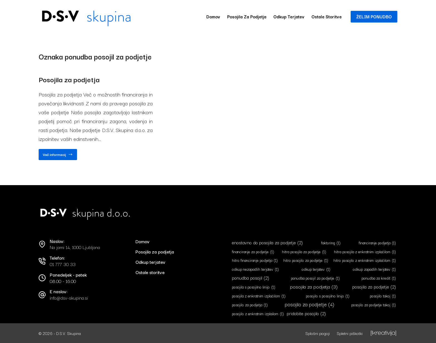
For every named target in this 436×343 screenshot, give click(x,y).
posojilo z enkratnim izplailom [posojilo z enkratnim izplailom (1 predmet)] (258, 313)
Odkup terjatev (288, 16)
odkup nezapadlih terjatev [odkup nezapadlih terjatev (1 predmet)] (255, 269)
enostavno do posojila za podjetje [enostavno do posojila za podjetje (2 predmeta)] (267, 242)
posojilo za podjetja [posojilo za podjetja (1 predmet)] (250, 305)
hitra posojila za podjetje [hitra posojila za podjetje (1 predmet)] (304, 251)
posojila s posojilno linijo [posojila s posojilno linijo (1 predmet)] (253, 287)
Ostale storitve (326, 16)
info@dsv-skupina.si (69, 297)
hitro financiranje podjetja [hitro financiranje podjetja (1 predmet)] (255, 260)
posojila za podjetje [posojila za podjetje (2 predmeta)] (374, 286)
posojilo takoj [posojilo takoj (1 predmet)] (383, 296)
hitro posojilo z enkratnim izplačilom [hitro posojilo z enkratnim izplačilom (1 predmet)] (364, 260)
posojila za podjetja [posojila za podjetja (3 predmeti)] (314, 286)
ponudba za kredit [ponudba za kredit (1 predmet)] (378, 278)
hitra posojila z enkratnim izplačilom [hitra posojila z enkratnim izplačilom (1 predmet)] (365, 251)
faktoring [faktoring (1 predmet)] (331, 242)
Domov (213, 16)
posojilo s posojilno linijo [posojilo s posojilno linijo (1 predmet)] (328, 296)
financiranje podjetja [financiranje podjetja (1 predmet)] (377, 242)
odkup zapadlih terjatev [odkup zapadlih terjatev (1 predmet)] (374, 269)
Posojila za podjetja (246, 16)
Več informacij (58, 155)
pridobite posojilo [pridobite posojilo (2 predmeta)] (306, 313)
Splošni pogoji (317, 333)
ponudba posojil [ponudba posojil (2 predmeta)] (250, 278)
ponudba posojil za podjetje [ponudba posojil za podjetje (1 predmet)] (315, 278)
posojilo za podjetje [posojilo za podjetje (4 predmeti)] (309, 304)
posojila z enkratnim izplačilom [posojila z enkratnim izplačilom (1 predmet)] (259, 296)
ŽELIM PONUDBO (374, 16)
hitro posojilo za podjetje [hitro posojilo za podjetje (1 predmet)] (305, 260)
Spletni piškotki (350, 333)
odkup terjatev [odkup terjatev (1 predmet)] (316, 269)
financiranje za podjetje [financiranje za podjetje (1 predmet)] (253, 251)
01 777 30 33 (63, 264)
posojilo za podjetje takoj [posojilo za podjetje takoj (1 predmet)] (373, 305)
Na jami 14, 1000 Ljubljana (75, 247)
